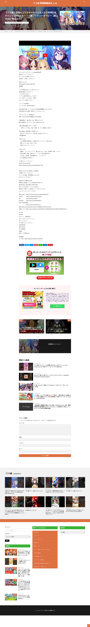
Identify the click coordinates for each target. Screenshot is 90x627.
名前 (20, 437)
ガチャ (15, 552)
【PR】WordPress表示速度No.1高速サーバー (44, 568)
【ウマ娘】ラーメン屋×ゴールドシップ (75, 491)
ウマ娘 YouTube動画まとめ (45, 3)
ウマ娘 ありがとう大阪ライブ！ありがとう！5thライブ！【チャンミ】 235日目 (52, 386)
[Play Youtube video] (45, 55)
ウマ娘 (20, 22)
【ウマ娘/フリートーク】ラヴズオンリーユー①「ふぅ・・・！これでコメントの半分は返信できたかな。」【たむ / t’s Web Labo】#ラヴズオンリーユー (55, 515)
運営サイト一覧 (37, 550)
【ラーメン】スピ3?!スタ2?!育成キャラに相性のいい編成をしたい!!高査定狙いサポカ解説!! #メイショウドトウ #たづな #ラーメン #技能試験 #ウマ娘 (24, 579)
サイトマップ (37, 539)
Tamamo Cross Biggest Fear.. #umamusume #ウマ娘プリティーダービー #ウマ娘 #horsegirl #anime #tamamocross (14, 493)
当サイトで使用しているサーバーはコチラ (43, 553)
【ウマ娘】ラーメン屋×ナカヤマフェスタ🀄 (34, 491)
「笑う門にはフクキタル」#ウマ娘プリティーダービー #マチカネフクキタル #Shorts (75, 514)
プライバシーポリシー (39, 542)
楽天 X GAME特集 (38, 557)
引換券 (15, 573)
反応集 (15, 588)
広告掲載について (38, 546)
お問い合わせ (37, 535)
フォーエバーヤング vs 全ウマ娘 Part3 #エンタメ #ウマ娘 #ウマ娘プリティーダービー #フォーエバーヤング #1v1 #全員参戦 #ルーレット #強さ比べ (14, 515)
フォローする (55, 346)
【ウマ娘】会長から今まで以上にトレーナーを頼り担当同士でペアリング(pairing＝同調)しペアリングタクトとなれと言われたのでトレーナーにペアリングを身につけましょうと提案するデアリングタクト (24, 596)
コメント (21, 423)
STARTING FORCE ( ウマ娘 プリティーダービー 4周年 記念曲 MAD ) (24, 609)
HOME (6, 31)
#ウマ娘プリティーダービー (32, 512)
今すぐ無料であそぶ (57, 306)
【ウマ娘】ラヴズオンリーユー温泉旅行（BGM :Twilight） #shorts (24, 567)
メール (21, 443)
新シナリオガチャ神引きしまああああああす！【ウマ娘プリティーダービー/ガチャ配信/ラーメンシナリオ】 (24, 557)
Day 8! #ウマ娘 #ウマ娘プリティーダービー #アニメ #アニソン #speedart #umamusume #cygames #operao (52, 376)
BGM (15, 564)
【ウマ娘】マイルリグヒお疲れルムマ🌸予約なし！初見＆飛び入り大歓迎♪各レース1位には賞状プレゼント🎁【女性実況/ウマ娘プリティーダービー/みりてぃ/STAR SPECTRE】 (52, 397)
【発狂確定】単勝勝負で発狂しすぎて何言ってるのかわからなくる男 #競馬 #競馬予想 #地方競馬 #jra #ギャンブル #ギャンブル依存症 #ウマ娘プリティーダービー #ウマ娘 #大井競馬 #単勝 (52, 407)
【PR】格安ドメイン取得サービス (41, 572)
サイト (20, 448)
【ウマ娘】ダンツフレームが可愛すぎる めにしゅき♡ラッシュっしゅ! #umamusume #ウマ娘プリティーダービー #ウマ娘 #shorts (52, 367)
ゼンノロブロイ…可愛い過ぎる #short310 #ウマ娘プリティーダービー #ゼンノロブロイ (55, 492)
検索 (7, 543)
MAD (15, 606)
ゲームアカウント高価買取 (40, 564)
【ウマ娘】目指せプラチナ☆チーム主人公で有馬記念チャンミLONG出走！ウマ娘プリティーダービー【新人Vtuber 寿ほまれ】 (38, 31)
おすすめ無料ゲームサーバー (40, 561)
